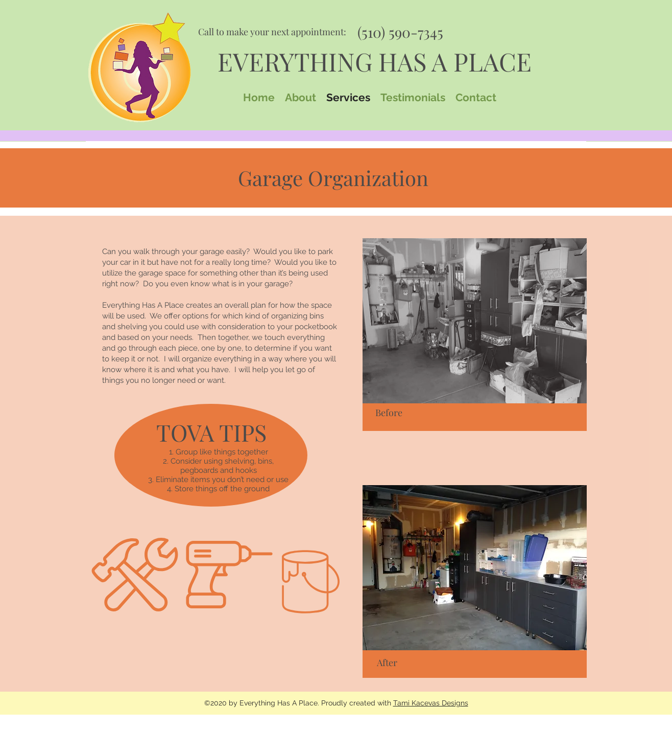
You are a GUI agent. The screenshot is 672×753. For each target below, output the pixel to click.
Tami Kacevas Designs (430, 703)
